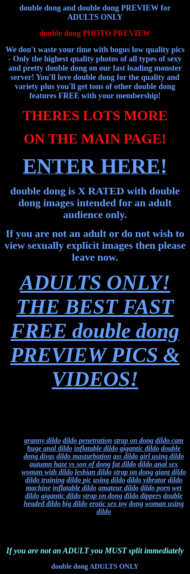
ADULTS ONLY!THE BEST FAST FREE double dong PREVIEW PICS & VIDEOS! (95, 331)
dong (136, 503)
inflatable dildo (96, 448)
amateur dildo (118, 487)
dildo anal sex (158, 464)
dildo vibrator (146, 480)
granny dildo (42, 440)
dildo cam (169, 440)
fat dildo (124, 464)
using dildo (109, 480)
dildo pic (79, 480)
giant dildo (170, 472)
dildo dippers (142, 495)
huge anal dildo (49, 448)
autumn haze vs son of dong (70, 464)
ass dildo (125, 456)
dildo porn (155, 487)
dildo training (45, 480)
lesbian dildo (93, 472)
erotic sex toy (108, 503)
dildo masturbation (83, 456)
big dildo (74, 503)
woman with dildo (47, 472)
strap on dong (134, 440)
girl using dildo (162, 456)
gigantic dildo (139, 448)
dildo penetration (87, 440)
